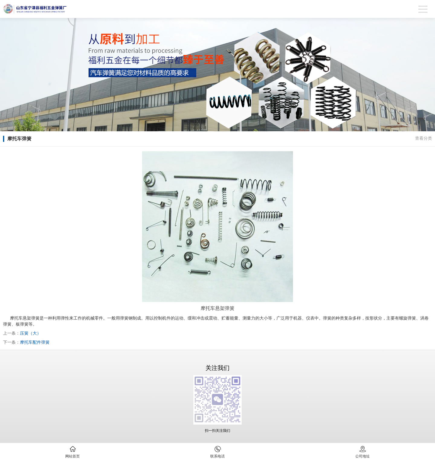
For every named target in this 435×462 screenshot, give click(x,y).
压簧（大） (30, 333)
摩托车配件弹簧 (35, 342)
